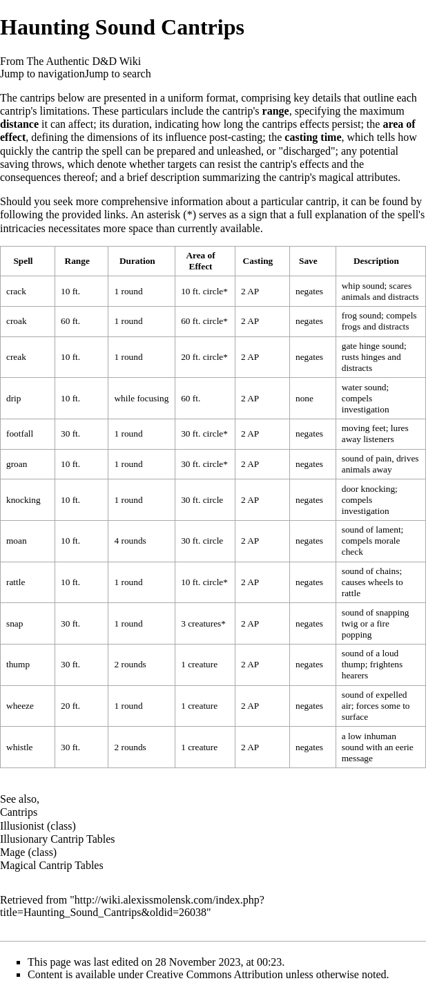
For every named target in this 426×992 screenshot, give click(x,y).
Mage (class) (28, 852)
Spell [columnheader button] (22, 261)
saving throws (30, 164)
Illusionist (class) (38, 826)
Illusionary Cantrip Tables (57, 839)
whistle (19, 747)
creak (16, 357)
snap (14, 623)
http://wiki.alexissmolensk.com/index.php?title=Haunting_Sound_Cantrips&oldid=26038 (132, 906)
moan (16, 540)
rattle (15, 582)
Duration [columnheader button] (137, 261)
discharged (307, 151)
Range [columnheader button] (77, 261)
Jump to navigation (42, 73)
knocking (23, 500)
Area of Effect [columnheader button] (200, 260)
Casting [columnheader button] (258, 261)
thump (18, 664)
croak (16, 321)
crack (16, 291)
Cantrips (18, 812)
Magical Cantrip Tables (52, 865)
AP (253, 291)
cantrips (37, 98)
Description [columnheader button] (376, 261)
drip (13, 398)
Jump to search (118, 73)
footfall (19, 433)
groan (16, 464)
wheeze (20, 705)
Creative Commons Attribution (214, 974)
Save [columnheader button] (308, 261)
